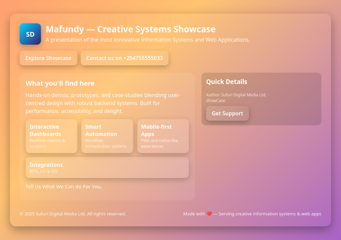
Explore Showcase (48, 58)
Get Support (227, 113)
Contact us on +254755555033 (124, 58)
